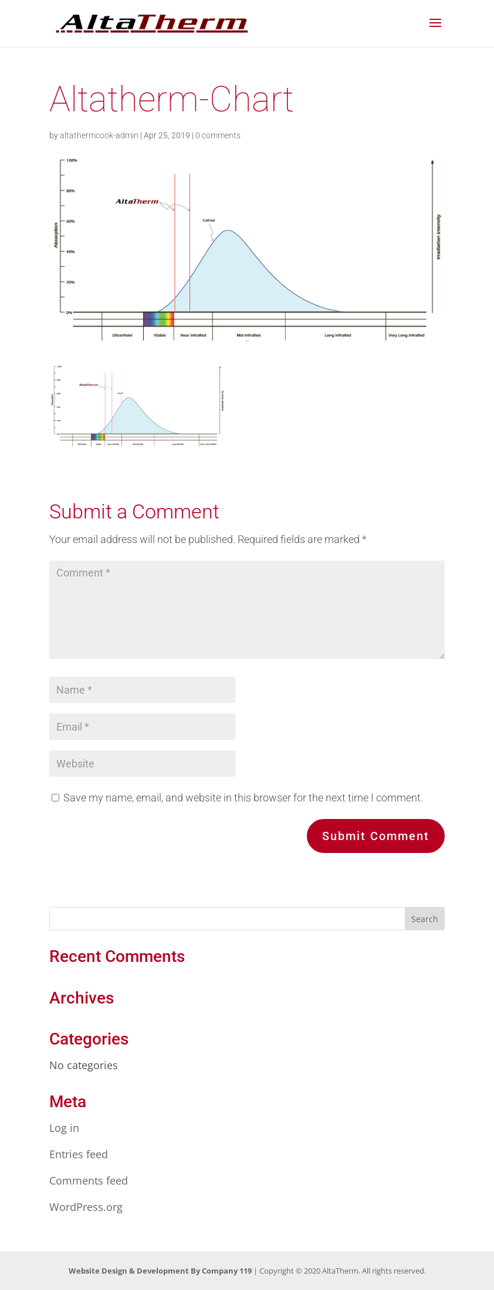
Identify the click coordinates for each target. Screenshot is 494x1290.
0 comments (218, 135)
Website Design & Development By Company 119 (160, 1270)
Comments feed (88, 1180)
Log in (64, 1128)
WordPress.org (86, 1207)
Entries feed (78, 1154)
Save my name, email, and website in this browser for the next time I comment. (243, 797)
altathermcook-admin (99, 135)
